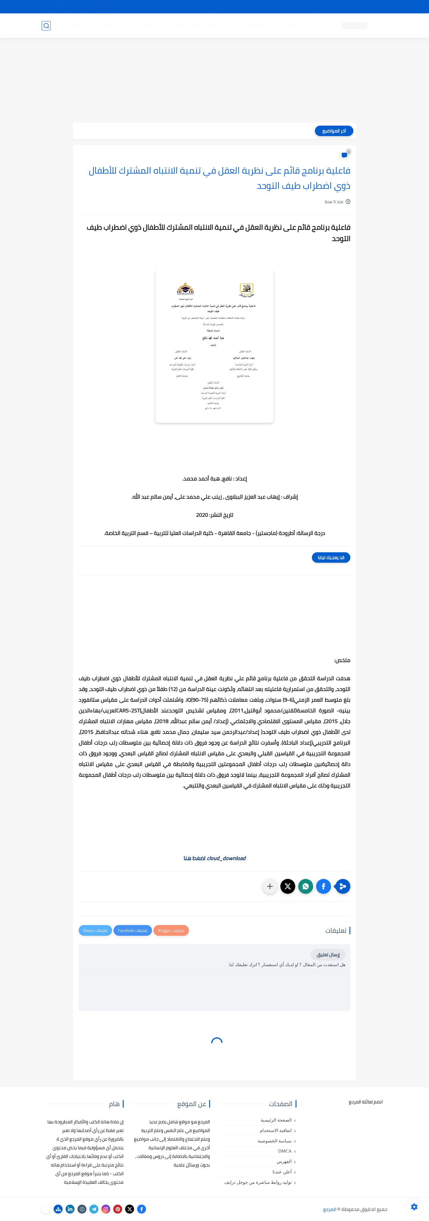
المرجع (329, 1209)
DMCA (285, 1151)
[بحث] (46, 25)
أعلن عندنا (282, 1171)
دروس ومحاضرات (83, 25)
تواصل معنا (375, 7)
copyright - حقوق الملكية (199, 7)
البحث (300, 7)
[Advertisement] (214, 81)
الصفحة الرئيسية (276, 1120)
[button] (323, 886)
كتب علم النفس (295, 25)
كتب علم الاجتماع (220, 25)
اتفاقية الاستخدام (276, 1130)
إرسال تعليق (328, 954)
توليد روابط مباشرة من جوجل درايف (258, 1182)
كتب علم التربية (258, 25)
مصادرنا (281, 7)
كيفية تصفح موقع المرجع (335, 7)
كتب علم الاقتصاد (180, 25)
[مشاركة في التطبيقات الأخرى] (269, 886)
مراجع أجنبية (118, 25)
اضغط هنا (214, 858)
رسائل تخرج (147, 25)
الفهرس (284, 1161)
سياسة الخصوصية (275, 1141)
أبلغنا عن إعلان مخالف (248, 7)
